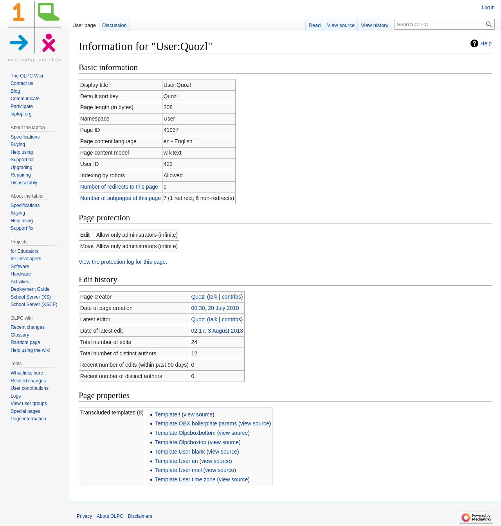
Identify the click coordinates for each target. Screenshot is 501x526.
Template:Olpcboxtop (181, 442)
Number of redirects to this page (119, 187)
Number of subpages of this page (120, 198)
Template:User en (176, 461)
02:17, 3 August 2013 (217, 331)
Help (486, 43)
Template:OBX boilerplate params (196, 423)
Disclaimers (140, 516)
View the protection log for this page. (123, 262)
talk (213, 297)
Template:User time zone (185, 479)
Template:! (167, 414)
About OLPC (110, 516)
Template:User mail (178, 470)
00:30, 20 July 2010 (215, 308)
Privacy (84, 516)
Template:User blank (180, 452)
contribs (231, 297)
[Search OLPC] (445, 24)
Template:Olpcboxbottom (185, 433)
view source (198, 414)
